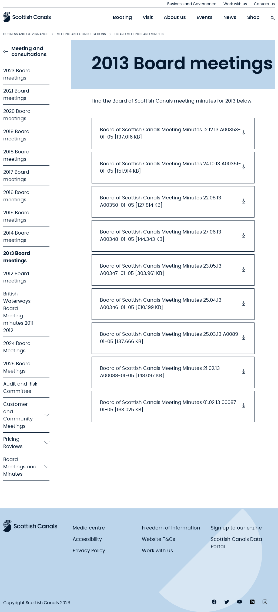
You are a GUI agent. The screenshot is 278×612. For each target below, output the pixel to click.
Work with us (235, 4)
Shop (253, 17)
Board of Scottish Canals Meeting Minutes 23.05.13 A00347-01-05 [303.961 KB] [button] (173, 270)
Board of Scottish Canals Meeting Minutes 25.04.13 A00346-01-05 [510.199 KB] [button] (173, 304)
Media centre (89, 528)
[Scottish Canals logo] (27, 16)
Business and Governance (191, 4)
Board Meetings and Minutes (139, 34)
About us (175, 17)
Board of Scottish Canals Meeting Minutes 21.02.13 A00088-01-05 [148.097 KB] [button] (173, 372)
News (229, 17)
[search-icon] (272, 16)
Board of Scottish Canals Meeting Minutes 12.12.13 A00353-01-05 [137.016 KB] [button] (173, 133)
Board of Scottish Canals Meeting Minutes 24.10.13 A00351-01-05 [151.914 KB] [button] (173, 168)
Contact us (264, 4)
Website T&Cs (158, 539)
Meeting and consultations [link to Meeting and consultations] (24, 51)
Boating (122, 17)
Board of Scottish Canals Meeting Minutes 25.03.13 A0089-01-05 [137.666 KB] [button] (173, 338)
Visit (148, 17)
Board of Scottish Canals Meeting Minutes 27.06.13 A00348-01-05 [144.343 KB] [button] (173, 236)
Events (205, 17)
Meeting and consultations (81, 34)
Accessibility (87, 539)
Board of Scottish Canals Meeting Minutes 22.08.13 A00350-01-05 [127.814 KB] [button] (173, 202)
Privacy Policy (89, 550)
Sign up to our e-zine (236, 528)
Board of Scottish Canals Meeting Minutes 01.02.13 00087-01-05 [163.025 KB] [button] (173, 406)
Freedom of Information (171, 528)
